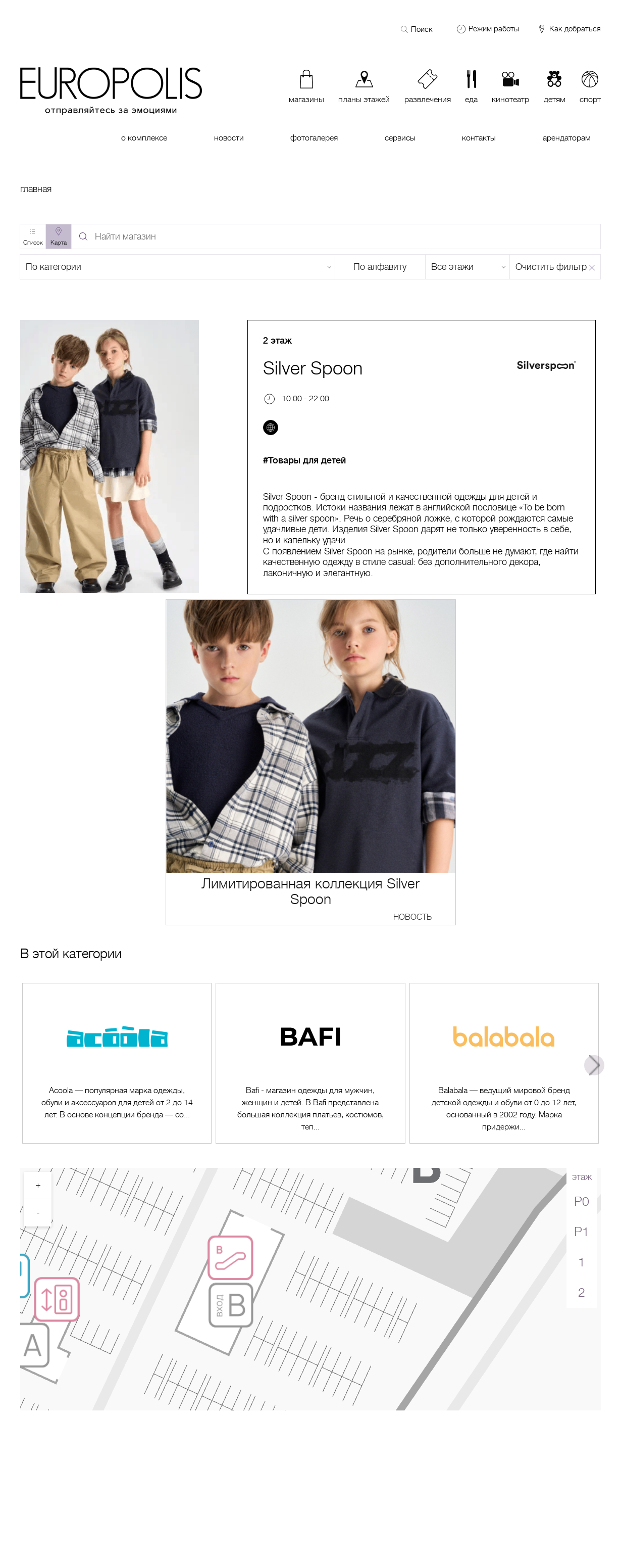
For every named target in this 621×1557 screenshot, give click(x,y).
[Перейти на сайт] (271, 427)
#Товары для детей (304, 460)
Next (594, 1065)
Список (33, 242)
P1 (581, 1231)
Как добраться (569, 29)
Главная (35, 189)
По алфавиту (379, 267)
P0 (581, 1201)
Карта (58, 242)
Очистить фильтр (551, 267)
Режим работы (494, 28)
